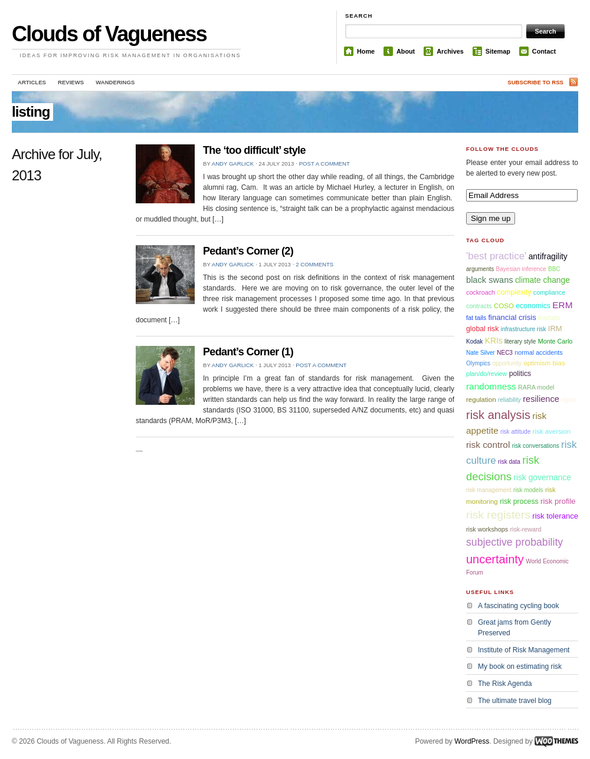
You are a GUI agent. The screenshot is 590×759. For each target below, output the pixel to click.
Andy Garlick (233, 163)
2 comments (314, 264)
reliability (509, 400)
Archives (450, 51)
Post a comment (324, 163)
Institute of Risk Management (523, 650)
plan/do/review (486, 373)
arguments (480, 269)
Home (366, 51)
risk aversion (552, 431)
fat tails (476, 317)
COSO (504, 305)
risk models (528, 490)
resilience (541, 399)
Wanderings (115, 82)
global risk (482, 329)
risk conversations (535, 446)
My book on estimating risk (520, 666)
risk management (489, 490)
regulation (481, 399)
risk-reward (525, 529)
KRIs (494, 340)
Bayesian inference (521, 269)
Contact (544, 51)
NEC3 (505, 352)
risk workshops (487, 529)
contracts (479, 305)
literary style (520, 341)
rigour (568, 400)
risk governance (542, 477)
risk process (519, 501)
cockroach (480, 292)
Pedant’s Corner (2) (248, 251)
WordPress (471, 741)
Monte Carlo (555, 341)
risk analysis (498, 414)
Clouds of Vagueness (109, 34)
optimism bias (544, 363)
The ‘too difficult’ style (254, 150)
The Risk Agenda (505, 683)
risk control (488, 445)
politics (520, 373)
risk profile (558, 501)
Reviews (71, 82)
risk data (509, 461)
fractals (549, 317)
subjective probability (514, 542)
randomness (491, 386)
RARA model (536, 387)
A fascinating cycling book (518, 606)
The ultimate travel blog (515, 701)
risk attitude (515, 431)
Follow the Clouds (502, 149)
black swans (489, 280)
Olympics (478, 363)
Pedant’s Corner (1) (248, 352)
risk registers (498, 515)
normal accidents (538, 352)
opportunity (506, 363)
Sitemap (498, 51)
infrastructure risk (523, 329)
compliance (549, 292)
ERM (562, 305)
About (405, 51)
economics (533, 306)
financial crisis (512, 317)
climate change (542, 280)
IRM (555, 328)
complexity (514, 292)
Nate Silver (480, 352)
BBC (554, 269)
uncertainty (495, 559)
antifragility (548, 256)
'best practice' (496, 256)
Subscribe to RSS (535, 82)
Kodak (474, 341)
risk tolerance (555, 516)
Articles (32, 82)
